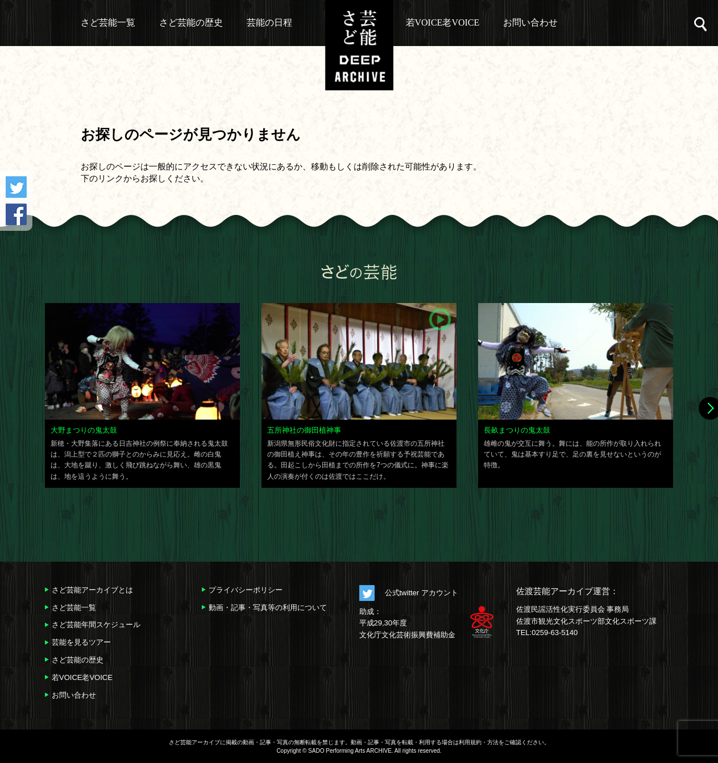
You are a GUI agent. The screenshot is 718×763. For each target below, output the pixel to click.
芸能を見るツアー (81, 642)
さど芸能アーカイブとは (92, 590)
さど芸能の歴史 (191, 22)
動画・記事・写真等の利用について (268, 607)
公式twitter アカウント (421, 592)
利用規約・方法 (479, 742)
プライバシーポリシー (246, 590)
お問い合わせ (530, 22)
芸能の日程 (269, 22)
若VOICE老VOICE (443, 22)
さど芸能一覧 (108, 22)
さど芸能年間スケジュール (96, 624)
